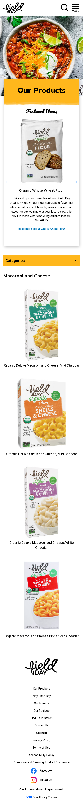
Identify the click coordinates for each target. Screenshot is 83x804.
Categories (15, 260)
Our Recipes (42, 710)
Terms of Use (46, 748)
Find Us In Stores (41, 718)
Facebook (46, 771)
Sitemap (41, 733)
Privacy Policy (46, 741)
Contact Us (42, 725)
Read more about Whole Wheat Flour (41, 228)
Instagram (46, 780)
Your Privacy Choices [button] (41, 797)
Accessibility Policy (46, 756)
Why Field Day (41, 696)
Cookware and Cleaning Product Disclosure (46, 763)
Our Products (41, 688)
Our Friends (41, 703)
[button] (65, 11)
